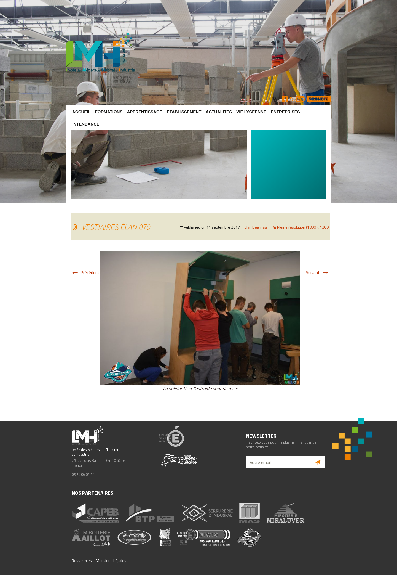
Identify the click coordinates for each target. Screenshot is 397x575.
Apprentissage (144, 111)
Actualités (219, 111)
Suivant (318, 272)
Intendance (85, 124)
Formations (109, 111)
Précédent (85, 272)
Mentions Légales (111, 561)
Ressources (82, 561)
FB (285, 99)
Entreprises (285, 111)
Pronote (319, 99)
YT (297, 99)
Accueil (81, 111)
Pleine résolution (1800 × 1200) (303, 227)
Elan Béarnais (256, 227)
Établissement (184, 111)
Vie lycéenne (251, 111)
